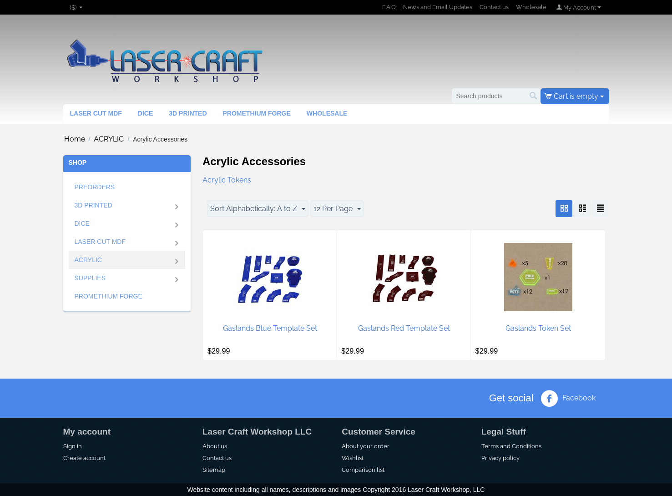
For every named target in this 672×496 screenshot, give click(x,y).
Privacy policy (500, 457)
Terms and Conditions (511, 446)
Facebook (568, 398)
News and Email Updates (437, 7)
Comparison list (363, 469)
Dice (145, 113)
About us (214, 446)
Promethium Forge (257, 113)
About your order (365, 446)
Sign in (72, 446)
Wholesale (531, 7)
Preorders (95, 187)
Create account (84, 457)
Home (74, 139)
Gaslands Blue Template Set (270, 328)
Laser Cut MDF (96, 113)
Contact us (494, 7)
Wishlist (353, 457)
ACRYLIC (109, 139)
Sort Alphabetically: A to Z (257, 209)
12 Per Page (337, 209)
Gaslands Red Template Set (404, 328)
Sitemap (213, 469)
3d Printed (188, 113)
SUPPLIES (90, 278)
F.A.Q (389, 7)
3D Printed (93, 205)
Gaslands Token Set (538, 328)
